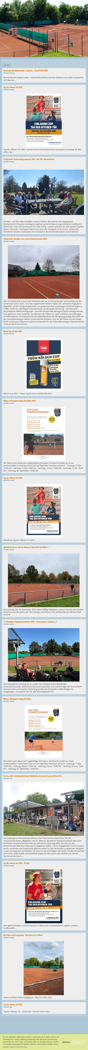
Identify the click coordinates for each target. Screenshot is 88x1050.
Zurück (7, 65)
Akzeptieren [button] (79, 1042)
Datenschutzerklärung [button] (18, 1047)
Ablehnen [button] (66, 1042)
